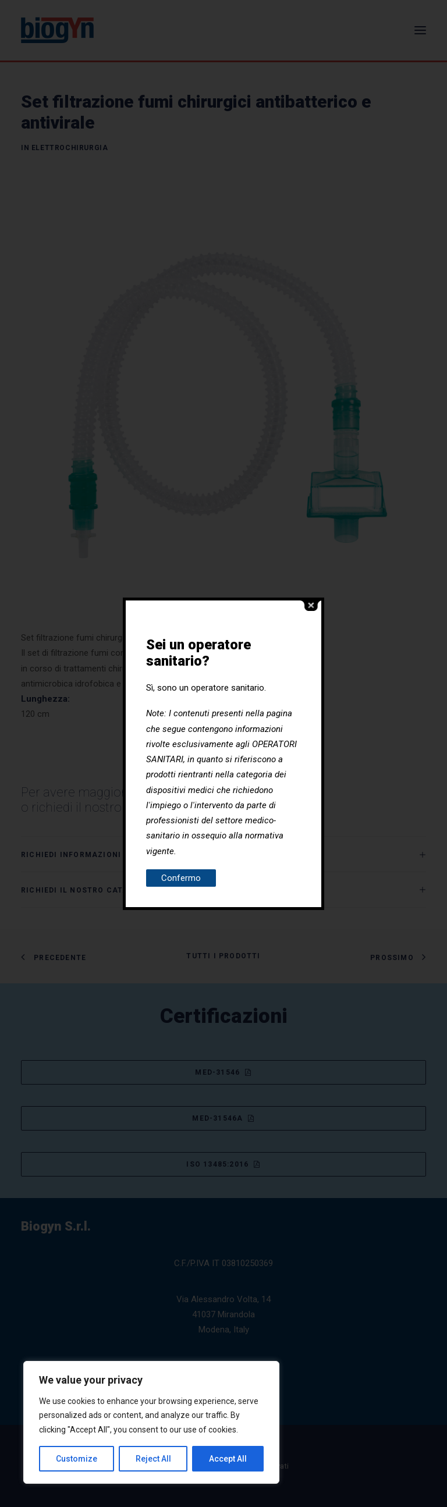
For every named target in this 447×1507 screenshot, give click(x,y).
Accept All (228, 1458)
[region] (151, 1422)
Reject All (153, 1458)
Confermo (181, 878)
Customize (76, 1458)
